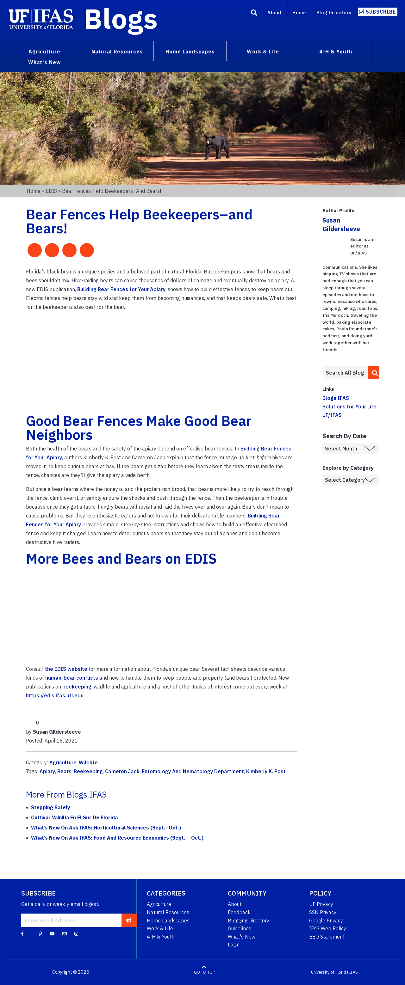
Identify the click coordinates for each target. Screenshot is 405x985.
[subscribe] (129, 920)
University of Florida (329, 972)
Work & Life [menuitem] (263, 51)
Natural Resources (168, 912)
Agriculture (63, 762)
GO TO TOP (204, 972)
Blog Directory (334, 12)
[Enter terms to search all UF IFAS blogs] (345, 373)
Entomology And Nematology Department (193, 771)
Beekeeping (88, 771)
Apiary (47, 771)
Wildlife (88, 762)
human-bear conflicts (71, 678)
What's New (241, 936)
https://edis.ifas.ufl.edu (55, 695)
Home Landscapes (168, 920)
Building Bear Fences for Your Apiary (121, 289)
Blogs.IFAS (335, 398)
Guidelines (239, 928)
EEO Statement (327, 936)
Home (299, 12)
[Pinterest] (40, 933)
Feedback (239, 912)
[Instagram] (76, 933)
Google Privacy (326, 920)
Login (234, 944)
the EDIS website (66, 669)
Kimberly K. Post (266, 771)
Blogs (121, 18)
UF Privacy (321, 904)
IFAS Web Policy (327, 928)
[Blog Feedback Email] (64, 933)
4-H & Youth (160, 936)
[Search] (254, 13)
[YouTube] (52, 933)
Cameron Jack (122, 771)
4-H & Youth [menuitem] (335, 51)
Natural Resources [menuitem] (117, 51)
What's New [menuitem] (44, 62)
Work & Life (160, 928)
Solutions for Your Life (349, 406)
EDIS (51, 191)
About (274, 12)
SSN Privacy (322, 912)
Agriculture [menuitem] (44, 51)
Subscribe (381, 12)
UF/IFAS (332, 415)
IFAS (353, 972)
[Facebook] (22, 933)
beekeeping (76, 686)
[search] (373, 372)
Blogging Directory (248, 920)
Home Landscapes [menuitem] (190, 51)
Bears (64, 771)
